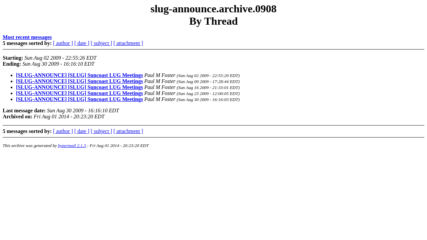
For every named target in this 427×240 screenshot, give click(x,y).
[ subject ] (101, 43)
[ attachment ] (128, 43)
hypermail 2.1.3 (72, 145)
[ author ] (63, 43)
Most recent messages (27, 37)
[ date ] (81, 43)
